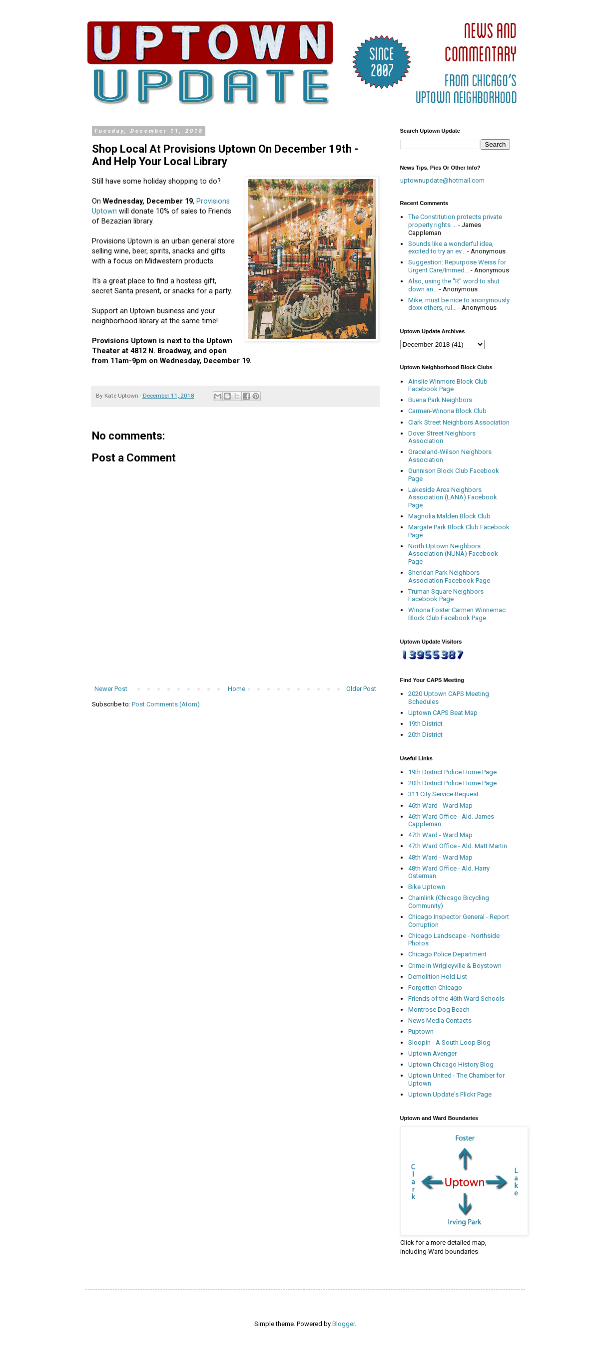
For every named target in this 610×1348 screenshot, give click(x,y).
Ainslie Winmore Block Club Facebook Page (448, 385)
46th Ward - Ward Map (440, 805)
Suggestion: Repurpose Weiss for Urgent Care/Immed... (457, 266)
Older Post (361, 688)
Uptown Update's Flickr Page (450, 1094)
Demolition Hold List (437, 976)
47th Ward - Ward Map (440, 835)
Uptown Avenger (432, 1053)
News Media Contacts (440, 1020)
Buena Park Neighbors (440, 400)
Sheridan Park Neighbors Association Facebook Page (449, 576)
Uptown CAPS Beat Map (443, 712)
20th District (425, 734)
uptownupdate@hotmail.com (442, 180)
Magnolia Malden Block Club (449, 516)
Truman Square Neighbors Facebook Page (446, 595)
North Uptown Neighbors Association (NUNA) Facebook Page (453, 553)
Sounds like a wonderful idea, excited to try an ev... (451, 247)
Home (236, 688)
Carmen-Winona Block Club (447, 411)
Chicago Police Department (447, 954)
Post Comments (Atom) (166, 704)
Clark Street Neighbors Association (459, 422)
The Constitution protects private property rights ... (455, 220)
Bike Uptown (426, 887)
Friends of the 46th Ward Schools (456, 998)
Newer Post (110, 688)
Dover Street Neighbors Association (442, 437)
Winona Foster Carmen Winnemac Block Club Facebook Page (457, 614)
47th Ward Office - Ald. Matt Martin (457, 846)
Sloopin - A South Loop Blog (449, 1042)
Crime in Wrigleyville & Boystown (455, 965)
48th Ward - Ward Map (440, 857)
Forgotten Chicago (435, 987)
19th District (425, 723)
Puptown (421, 1031)
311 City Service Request (443, 794)
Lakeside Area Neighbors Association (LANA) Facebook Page (452, 497)
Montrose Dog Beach (439, 1009)
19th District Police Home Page (452, 772)
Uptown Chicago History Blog (451, 1064)
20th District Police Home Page (452, 783)
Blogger (343, 1324)
